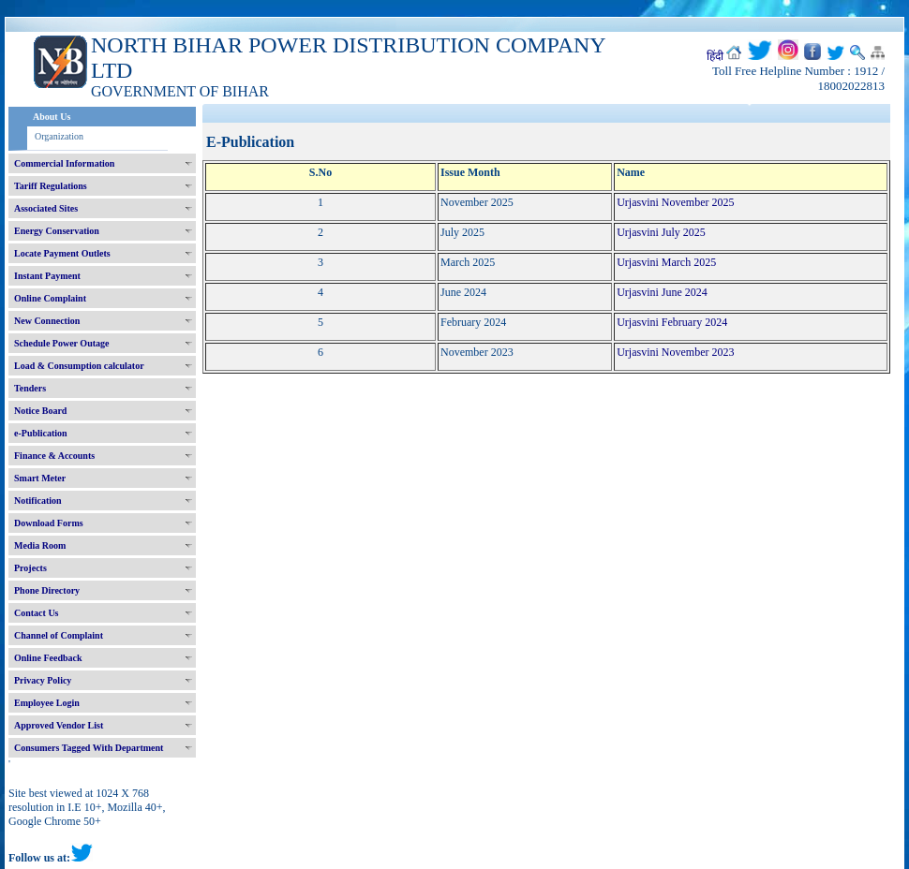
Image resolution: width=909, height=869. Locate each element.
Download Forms (48, 523)
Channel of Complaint (58, 635)
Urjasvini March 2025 (666, 262)
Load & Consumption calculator (79, 366)
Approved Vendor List (58, 725)
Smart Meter (40, 478)
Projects (30, 568)
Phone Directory (47, 590)
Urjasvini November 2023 (675, 352)
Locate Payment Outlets (62, 253)
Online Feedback (48, 658)
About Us (51, 116)
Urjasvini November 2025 (675, 202)
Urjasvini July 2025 (661, 232)
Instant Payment (47, 276)
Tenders (30, 388)
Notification (38, 500)
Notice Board (40, 410)
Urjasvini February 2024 (672, 322)
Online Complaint (50, 298)
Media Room (40, 545)
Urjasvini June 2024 (662, 292)
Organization (59, 136)
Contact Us (36, 613)
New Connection (47, 321)
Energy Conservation (56, 231)
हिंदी (715, 56)
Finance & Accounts (54, 455)
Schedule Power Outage (61, 343)
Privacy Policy (42, 680)
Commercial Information (64, 163)
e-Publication (40, 433)
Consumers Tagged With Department (88, 748)
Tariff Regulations (50, 186)
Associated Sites (46, 208)
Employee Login (47, 703)
